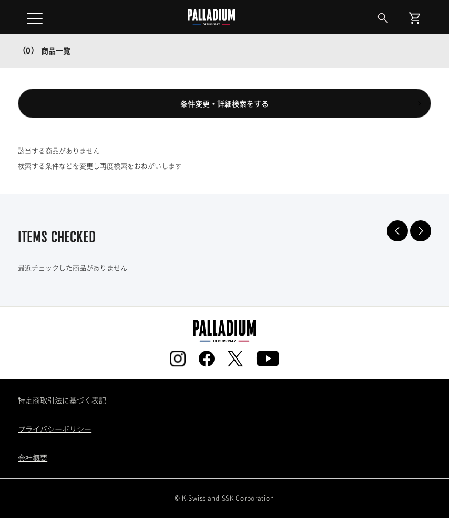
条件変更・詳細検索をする (224, 103)
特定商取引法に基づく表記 (62, 400)
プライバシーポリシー (54, 429)
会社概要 (32, 457)
